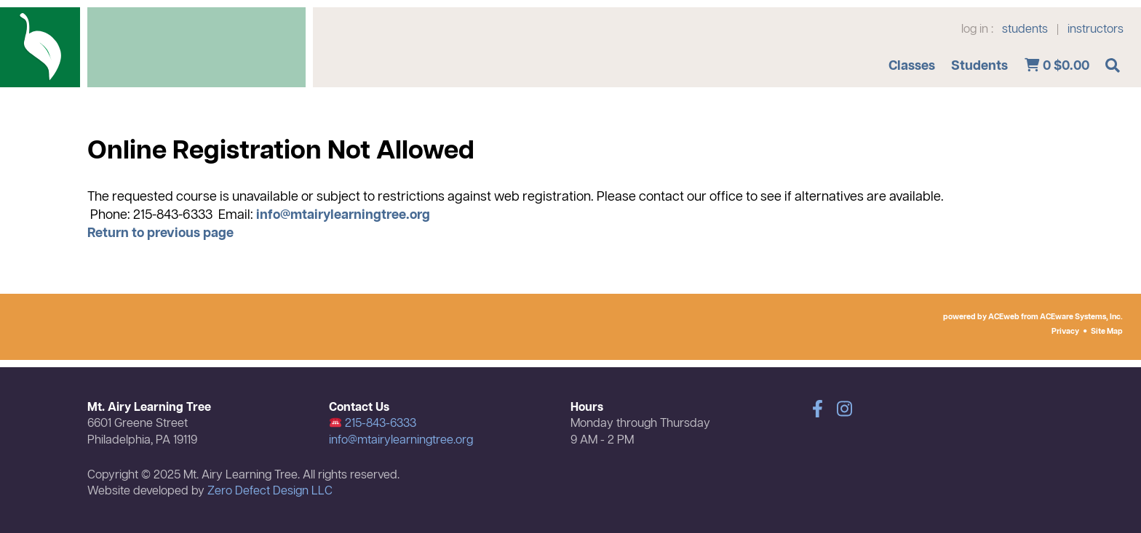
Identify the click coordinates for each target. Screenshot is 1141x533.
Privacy (1065, 331)
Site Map (1107, 331)
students (1025, 30)
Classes (911, 66)
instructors (1096, 30)
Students (979, 66)
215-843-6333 (373, 424)
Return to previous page (160, 233)
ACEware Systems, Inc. (1081, 317)
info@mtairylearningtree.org (343, 215)
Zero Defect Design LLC (270, 492)
